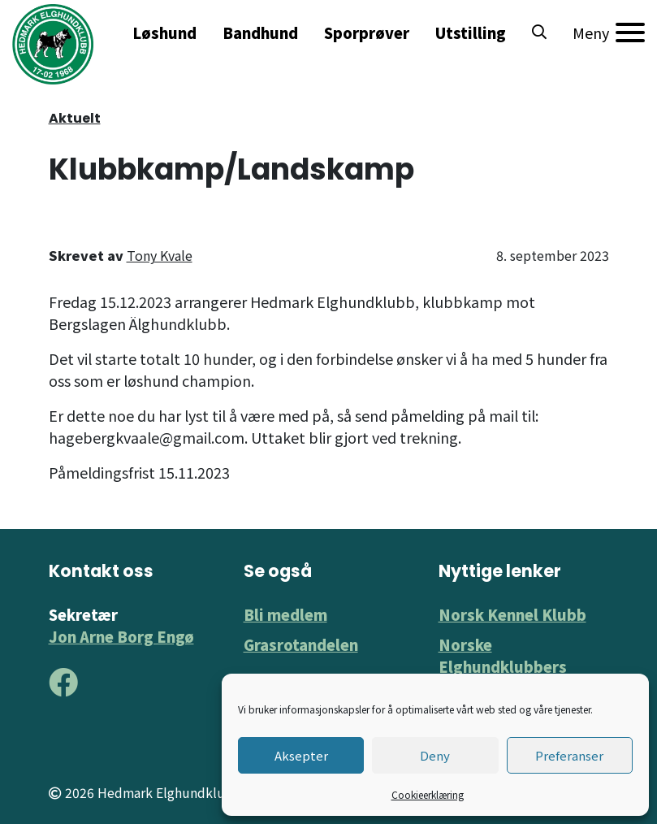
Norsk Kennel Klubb (512, 614)
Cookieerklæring (427, 794)
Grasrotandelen (301, 644)
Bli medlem (285, 614)
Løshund (164, 32)
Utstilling (470, 32)
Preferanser (569, 755)
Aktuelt (75, 118)
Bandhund (260, 32)
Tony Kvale (159, 255)
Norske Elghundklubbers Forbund (503, 666)
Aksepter (301, 755)
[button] (539, 32)
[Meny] (609, 32)
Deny (435, 755)
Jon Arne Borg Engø (121, 636)
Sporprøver (366, 32)
